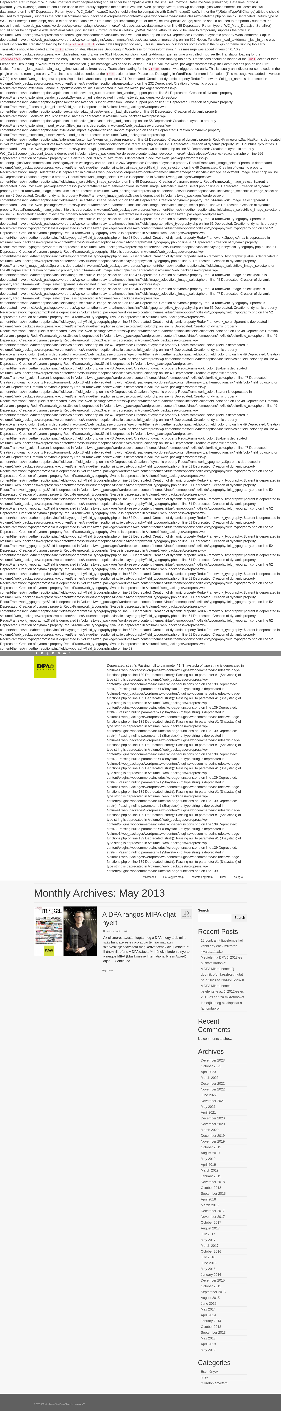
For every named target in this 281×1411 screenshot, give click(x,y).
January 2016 (211, 1275)
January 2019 (211, 1176)
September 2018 (213, 1193)
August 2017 (210, 1228)
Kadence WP (79, 1404)
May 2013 (208, 1338)
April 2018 (208, 1199)
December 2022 (213, 1083)
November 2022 (213, 1089)
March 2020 (210, 1130)
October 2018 (211, 1188)
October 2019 (211, 1147)
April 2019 (208, 1164)
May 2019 (208, 1159)
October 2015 (211, 1286)
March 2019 (210, 1170)
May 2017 (208, 1240)
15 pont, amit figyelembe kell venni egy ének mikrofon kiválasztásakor (222, 946)
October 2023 (211, 1066)
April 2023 (208, 1072)
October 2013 (211, 1327)
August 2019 (210, 1153)
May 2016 (208, 1269)
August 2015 (210, 1298)
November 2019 (213, 1141)
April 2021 (208, 1112)
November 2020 (213, 1124)
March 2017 (210, 1246)
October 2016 (211, 1251)
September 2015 (213, 1292)
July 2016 (208, 1257)
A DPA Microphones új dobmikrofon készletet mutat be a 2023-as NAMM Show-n (222, 974)
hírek (118, 931)
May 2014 (208, 1309)
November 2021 (213, 1101)
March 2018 (210, 1205)
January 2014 (211, 1321)
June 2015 (208, 1303)
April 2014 (208, 1315)
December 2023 (213, 1060)
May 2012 (208, 1350)
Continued (122, 961)
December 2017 (213, 1211)
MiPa (110, 971)
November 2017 (213, 1217)
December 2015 (213, 1280)
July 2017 (208, 1234)
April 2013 (208, 1344)
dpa (106, 971)
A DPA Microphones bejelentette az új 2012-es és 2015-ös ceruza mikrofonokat (222, 991)
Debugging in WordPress (123, 49)
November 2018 (213, 1182)
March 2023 (210, 1078)
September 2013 (213, 1332)
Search (203, 910)
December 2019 (213, 1136)
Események (209, 1371)
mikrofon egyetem (214, 1383)
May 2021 (208, 1107)
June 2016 (208, 1263)
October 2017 (211, 1222)
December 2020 (213, 1118)
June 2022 (208, 1095)
